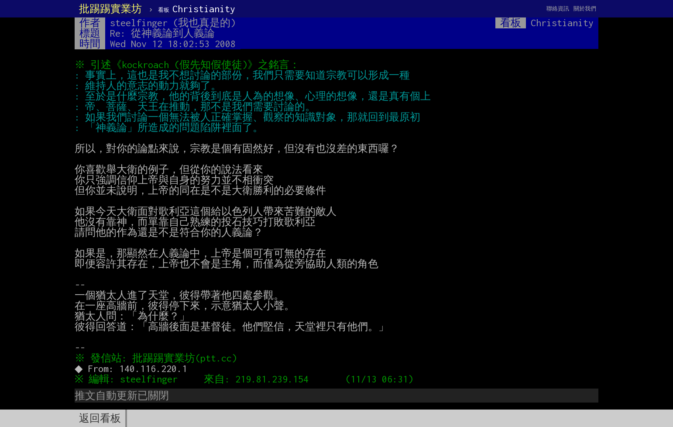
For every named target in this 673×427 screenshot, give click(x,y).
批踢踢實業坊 (110, 8)
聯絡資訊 (557, 8)
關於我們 (584, 8)
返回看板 (100, 418)
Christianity (196, 8)
